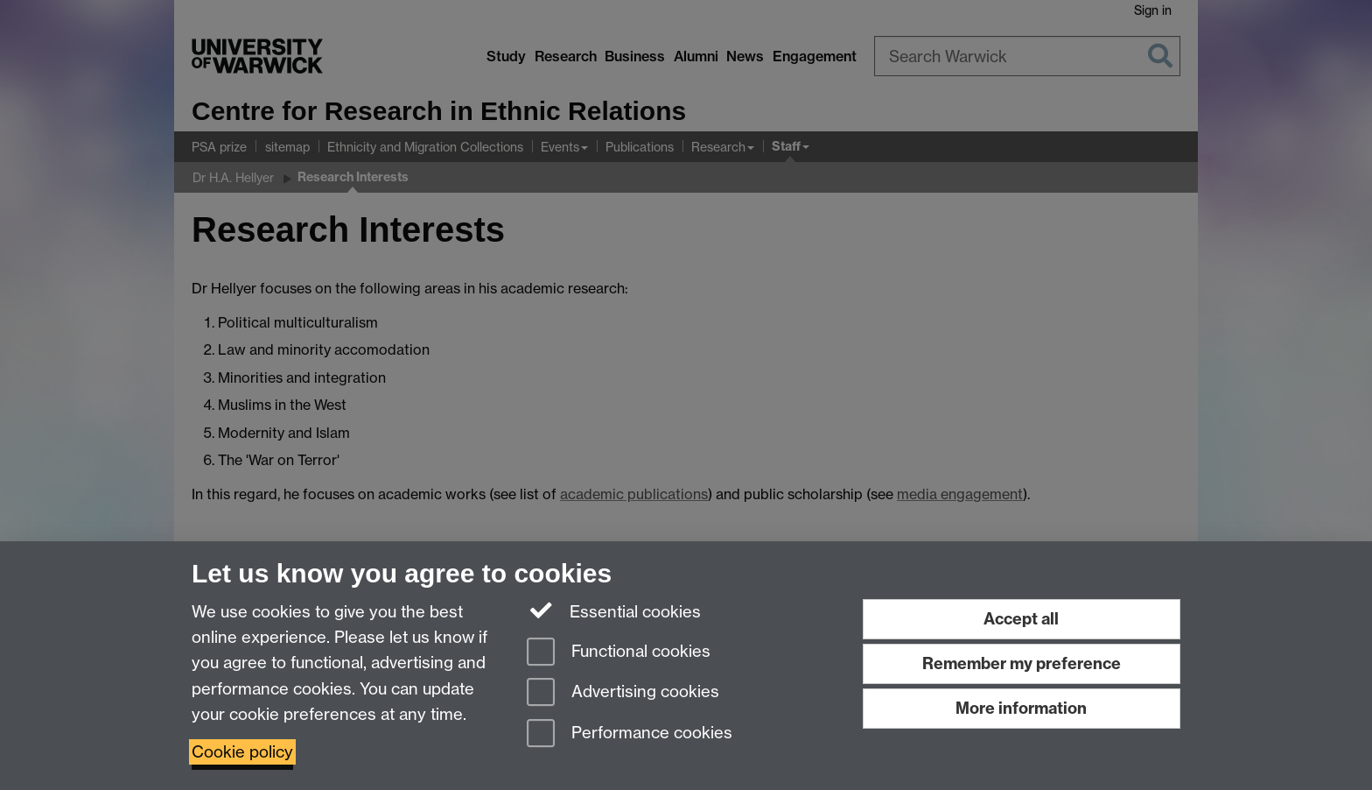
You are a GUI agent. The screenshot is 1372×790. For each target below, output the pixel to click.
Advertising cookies (623, 693)
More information (1021, 708)
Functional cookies (618, 653)
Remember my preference (1021, 663)
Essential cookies (614, 610)
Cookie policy (242, 752)
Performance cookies (629, 734)
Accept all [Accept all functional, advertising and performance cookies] (1021, 619)
